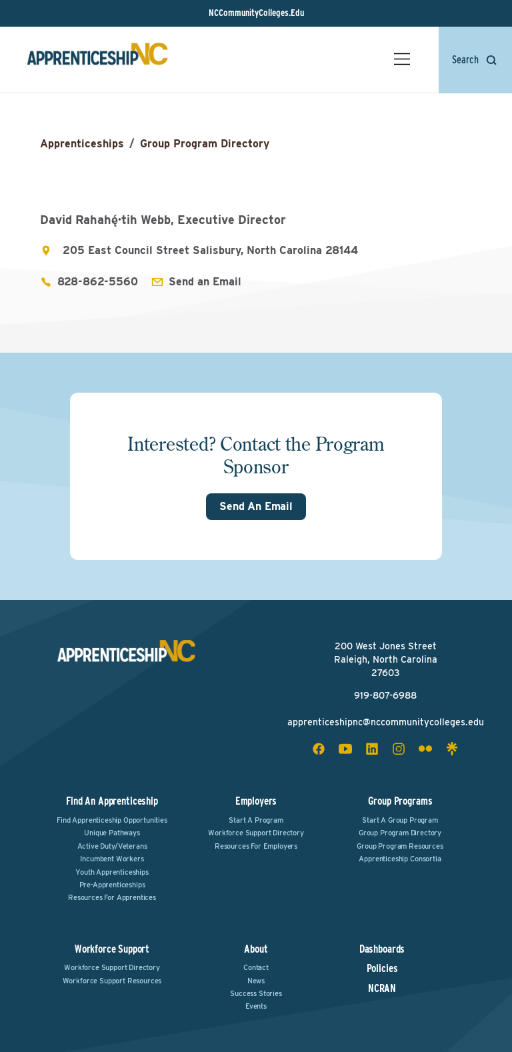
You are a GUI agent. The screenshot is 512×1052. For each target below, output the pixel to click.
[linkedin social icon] (372, 748)
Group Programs (400, 801)
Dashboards (382, 949)
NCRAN (382, 989)
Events (256, 1006)
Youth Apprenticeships (112, 872)
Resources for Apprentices (112, 897)
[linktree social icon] (452, 748)
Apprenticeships (82, 143)
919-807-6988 (385, 695)
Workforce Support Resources (112, 980)
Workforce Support (112, 949)
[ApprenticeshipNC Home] (97, 59)
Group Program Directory (204, 143)
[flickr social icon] (425, 748)
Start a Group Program (400, 820)
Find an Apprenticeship (111, 801)
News (256, 980)
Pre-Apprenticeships (112, 884)
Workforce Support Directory (256, 832)
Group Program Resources (400, 846)
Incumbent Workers (111, 858)
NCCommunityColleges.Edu (256, 12)
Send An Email (256, 506)
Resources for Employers (256, 846)
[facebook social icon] (318, 748)
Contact (256, 967)
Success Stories (256, 993)
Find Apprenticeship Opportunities (112, 820)
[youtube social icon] (345, 748)
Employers (256, 801)
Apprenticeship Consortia (400, 858)
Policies (382, 969)
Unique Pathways (112, 832)
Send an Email (205, 281)
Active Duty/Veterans (112, 846)
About (255, 949)
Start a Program (256, 820)
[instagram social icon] (398, 748)
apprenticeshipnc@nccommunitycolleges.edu (385, 722)
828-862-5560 (97, 281)
